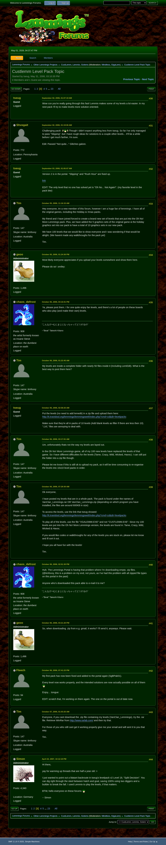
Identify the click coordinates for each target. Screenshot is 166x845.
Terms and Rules (141, 841)
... (49, 89)
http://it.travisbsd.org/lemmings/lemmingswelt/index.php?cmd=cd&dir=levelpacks (84, 416)
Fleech (20, 670)
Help (130, 841)
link (44, 180)
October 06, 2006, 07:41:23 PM (55, 670)
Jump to (112, 822)
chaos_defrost (26, 301)
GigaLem (115, 64)
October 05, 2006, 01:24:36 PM (55, 254)
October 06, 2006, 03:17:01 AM (55, 439)
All (59, 89)
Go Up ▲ (154, 841)
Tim (18, 203)
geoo (19, 254)
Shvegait (22, 125)
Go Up (14, 809)
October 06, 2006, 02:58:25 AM (55, 408)
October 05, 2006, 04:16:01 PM (55, 302)
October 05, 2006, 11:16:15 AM (55, 203)
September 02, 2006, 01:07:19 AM (57, 98)
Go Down (16, 89)
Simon (20, 758)
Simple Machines (32, 841)
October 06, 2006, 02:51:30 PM (55, 564)
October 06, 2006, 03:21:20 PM (55, 623)
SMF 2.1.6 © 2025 (16, 841)
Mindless (106, 64)
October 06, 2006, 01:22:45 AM (55, 360)
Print (151, 89)
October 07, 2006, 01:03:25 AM (55, 712)
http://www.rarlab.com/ (81, 720)
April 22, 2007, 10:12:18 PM (54, 759)
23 (52, 89)
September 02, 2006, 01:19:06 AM (57, 125)
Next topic (148, 79)
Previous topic (131, 79)
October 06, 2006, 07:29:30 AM (55, 486)
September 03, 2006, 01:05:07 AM (57, 168)
